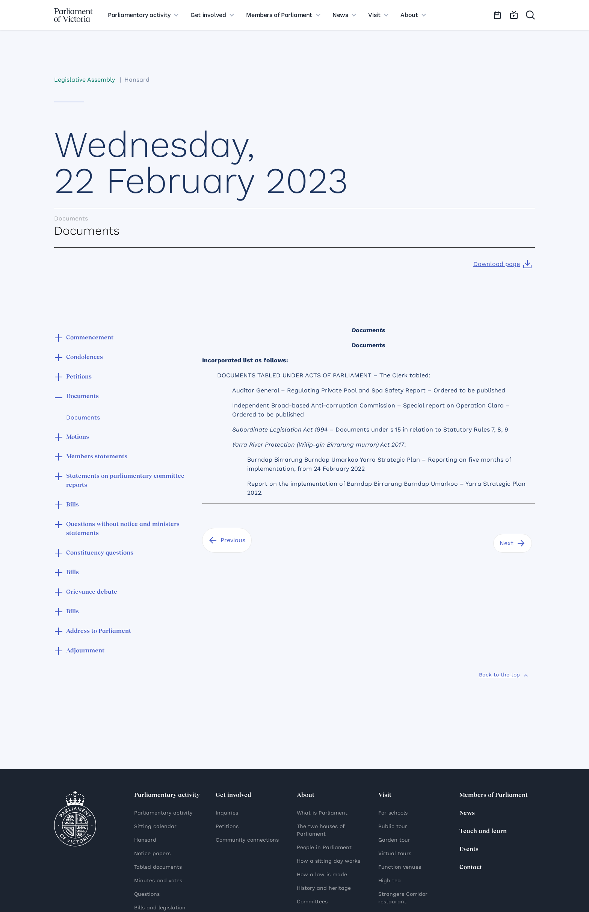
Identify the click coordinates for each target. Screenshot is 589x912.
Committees (312, 901)
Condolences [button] (84, 357)
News (467, 813)
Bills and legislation (160, 907)
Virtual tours (394, 853)
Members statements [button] (96, 456)
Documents (83, 417)
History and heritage (324, 888)
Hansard (137, 79)
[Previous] (227, 540)
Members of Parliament (493, 795)
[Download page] (502, 264)
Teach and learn (483, 831)
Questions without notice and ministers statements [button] (123, 529)
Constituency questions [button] (99, 553)
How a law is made (322, 874)
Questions (147, 894)
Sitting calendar (155, 826)
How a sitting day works (328, 861)
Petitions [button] (79, 377)
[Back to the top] (504, 674)
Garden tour (394, 840)
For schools (393, 813)
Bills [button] (72, 505)
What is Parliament (322, 813)
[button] (58, 338)
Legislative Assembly (84, 79)
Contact (470, 867)
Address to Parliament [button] (98, 631)
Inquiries (227, 813)
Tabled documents (158, 867)
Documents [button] (82, 396)
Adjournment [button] (85, 651)
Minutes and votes (158, 880)
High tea (389, 880)
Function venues (399, 867)
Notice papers (152, 853)
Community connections (247, 840)
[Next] (512, 543)
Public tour (392, 826)
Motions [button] (77, 437)
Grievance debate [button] (91, 592)
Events (469, 849)
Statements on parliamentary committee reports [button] (125, 481)
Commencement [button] (89, 337)
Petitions (227, 826)
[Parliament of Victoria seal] (75, 819)
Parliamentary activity (163, 813)
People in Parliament (324, 847)
